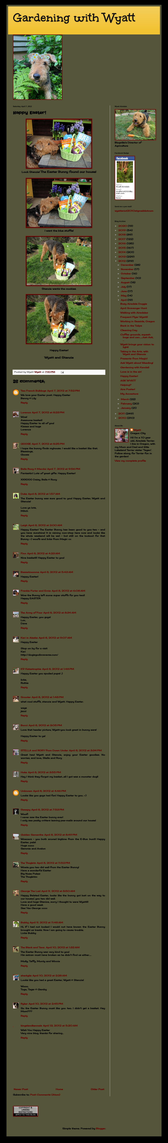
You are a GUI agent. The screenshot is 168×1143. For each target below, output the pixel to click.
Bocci (24, 725)
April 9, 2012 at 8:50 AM (58, 891)
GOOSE (26, 443)
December (127, 264)
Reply (24, 402)
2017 (122, 239)
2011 (122, 413)
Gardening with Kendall (134, 367)
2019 (122, 230)
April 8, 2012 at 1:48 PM (58, 669)
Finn (23, 553)
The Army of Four (31, 612)
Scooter (26, 697)
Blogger (100, 1128)
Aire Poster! (127, 389)
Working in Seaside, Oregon (137, 321)
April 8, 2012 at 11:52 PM (53, 863)
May (124, 295)
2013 (122, 256)
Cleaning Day (128, 330)
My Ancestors (129, 393)
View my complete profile (130, 460)
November (127, 269)
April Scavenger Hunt (133, 308)
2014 (122, 252)
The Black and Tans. (33, 947)
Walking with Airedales (134, 312)
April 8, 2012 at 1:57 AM (44, 493)
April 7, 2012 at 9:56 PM (63, 469)
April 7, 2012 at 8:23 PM (48, 412)
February (127, 403)
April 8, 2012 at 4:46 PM (49, 791)
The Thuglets (28, 863)
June (124, 291)
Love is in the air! (131, 371)
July (124, 286)
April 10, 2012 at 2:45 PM (46, 1003)
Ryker (24, 1003)
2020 (123, 226)
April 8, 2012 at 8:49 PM (60, 834)
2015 (122, 247)
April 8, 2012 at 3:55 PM (44, 772)
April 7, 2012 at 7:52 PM (63, 390)
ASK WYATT (128, 380)
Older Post (97, 1089)
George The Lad (30, 891)
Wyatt (137, 430)
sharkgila (26, 975)
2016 (122, 243)
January (126, 408)
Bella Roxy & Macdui (33, 469)
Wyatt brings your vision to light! (137, 345)
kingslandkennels (31, 1025)
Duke (24, 493)
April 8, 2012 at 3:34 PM (85, 750)
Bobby (25, 922)
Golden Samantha (32, 834)
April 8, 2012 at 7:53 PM (47, 809)
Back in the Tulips (131, 325)
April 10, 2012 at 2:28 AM (49, 975)
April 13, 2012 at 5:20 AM (60, 1025)
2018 (122, 234)
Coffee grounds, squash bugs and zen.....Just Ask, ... (136, 337)
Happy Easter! (129, 376)
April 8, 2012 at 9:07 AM (55, 637)
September (128, 278)
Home (59, 1089)
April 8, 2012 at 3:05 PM (45, 725)
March (125, 399)
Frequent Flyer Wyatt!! (134, 317)
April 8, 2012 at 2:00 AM (45, 525)
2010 (122, 418)
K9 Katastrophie (31, 669)
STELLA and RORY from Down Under (44, 750)
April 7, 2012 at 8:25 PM (48, 443)
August (125, 282)
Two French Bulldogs (33, 390)
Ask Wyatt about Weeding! (136, 362)
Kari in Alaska (29, 637)
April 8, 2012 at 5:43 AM (56, 572)
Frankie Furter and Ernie (36, 590)
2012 (122, 261)
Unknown (26, 791)
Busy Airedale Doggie (133, 303)
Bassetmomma (30, 572)
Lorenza (26, 412)
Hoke (24, 772)
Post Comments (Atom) (45, 1094)
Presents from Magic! (133, 358)
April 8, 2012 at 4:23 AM (43, 553)
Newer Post (21, 1089)
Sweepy (25, 809)
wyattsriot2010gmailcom (134, 210)
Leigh (24, 525)
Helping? (125, 385)
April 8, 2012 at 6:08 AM (68, 590)
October (126, 273)
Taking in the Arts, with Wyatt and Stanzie (134, 353)
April (124, 300)
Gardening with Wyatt (74, 17)
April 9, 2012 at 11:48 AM (46, 922)
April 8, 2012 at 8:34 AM (59, 612)
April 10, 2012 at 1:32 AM (62, 947)
